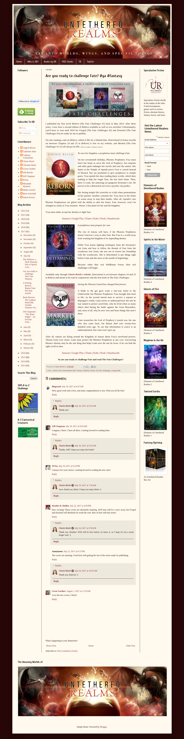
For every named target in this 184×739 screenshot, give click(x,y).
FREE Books (67, 61)
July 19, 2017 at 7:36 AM (85, 485)
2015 (23, 357)
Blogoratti (56, 386)
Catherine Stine (29, 151)
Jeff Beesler (28, 172)
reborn (92, 370)
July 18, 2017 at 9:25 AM (85, 406)
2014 (23, 361)
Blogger (103, 727)
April (26, 335)
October (27, 243)
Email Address (156, 140)
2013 (23, 365)
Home (19, 61)
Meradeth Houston (27, 185)
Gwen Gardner (59, 591)
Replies (58, 401)
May (25, 331)
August (26, 252)
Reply (54, 394)
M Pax (55, 466)
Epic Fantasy (77, 370)
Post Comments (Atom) (67, 651)
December (28, 235)
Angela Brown (29, 148)
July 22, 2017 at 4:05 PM (80, 506)
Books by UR (50, 61)
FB (80, 61)
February (27, 344)
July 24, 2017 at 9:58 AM (85, 528)
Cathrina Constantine (28, 156)
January (27, 348)
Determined (67, 370)
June (25, 327)
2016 (23, 353)
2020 (23, 219)
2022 (23, 211)
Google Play (78, 218)
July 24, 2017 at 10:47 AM (86, 571)
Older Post (130, 646)
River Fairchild (29, 193)
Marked (86, 370)
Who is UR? (32, 61)
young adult (115, 370)
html (149, 166)
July (25, 256)
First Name (149, 147)
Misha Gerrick (29, 190)
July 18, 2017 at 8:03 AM (76, 426)
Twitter (90, 61)
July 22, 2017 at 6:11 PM (74, 551)
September (28, 247)
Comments (25, 133)
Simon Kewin (29, 197)
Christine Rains (29, 165)
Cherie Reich (65, 406)
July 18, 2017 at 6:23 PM (69, 466)
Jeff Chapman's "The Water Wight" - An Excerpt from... (29, 317)
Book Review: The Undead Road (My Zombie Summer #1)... (30, 302)
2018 (23, 227)
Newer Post (51, 646)
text (148, 170)
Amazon (66, 218)
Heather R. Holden (60, 506)
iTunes (88, 218)
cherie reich (57, 370)
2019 (23, 223)
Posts (22, 128)
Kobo (96, 218)
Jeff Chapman (58, 426)
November (28, 239)
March (26, 339)
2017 (23, 231)
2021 (23, 215)
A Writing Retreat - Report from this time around (29, 288)
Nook (103, 218)
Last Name (149, 155)
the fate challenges (103, 370)
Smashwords (113, 218)
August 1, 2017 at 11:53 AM (79, 591)
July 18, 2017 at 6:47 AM (72, 386)
